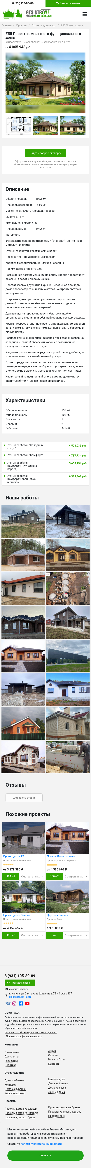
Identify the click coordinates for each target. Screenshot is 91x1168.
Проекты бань (56, 1115)
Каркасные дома (15, 1093)
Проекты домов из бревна (64, 1107)
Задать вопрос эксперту (45, 153)
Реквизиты (11, 1060)
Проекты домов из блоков (21, 1108)
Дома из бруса (57, 1087)
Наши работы (56, 1059)
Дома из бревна (58, 1083)
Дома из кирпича (15, 1088)
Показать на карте (20, 996)
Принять (46, 1155)
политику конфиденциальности (41, 1144)
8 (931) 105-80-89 (23, 3)
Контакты (54, 1063)
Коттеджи (10, 1084)
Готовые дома (56, 1079)
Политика (10, 1065)
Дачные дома (56, 1091)
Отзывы (53, 1055)
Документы (12, 1056)
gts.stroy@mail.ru (18, 989)
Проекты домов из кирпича (21, 1112)
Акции (52, 1051)
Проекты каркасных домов (64, 1111)
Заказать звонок (21, 982)
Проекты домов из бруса (20, 1117)
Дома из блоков (14, 1080)
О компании (12, 1052)
